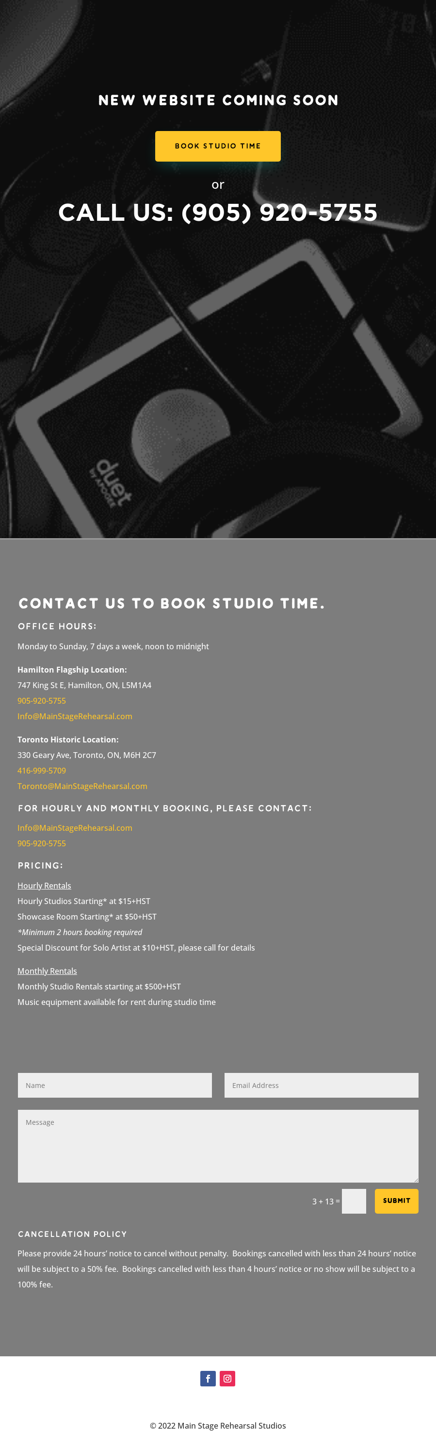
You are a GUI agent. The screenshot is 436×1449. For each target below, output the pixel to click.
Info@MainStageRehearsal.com (74, 828)
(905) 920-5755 (279, 211)
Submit (397, 1201)
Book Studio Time (218, 146)
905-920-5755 (41, 843)
